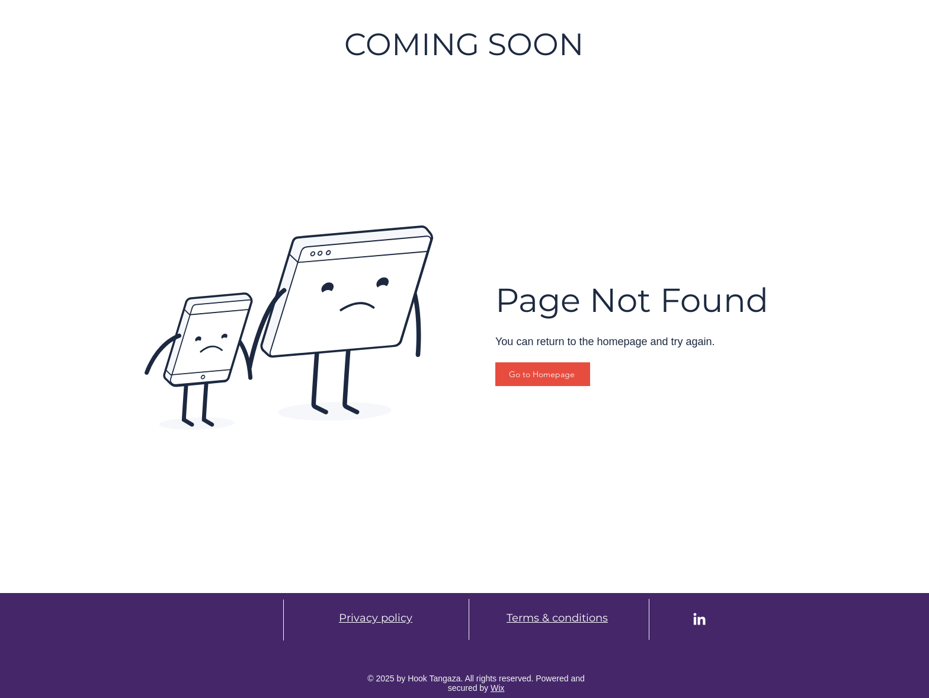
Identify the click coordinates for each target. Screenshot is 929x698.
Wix (497, 688)
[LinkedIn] (699, 620)
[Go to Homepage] (542, 374)
